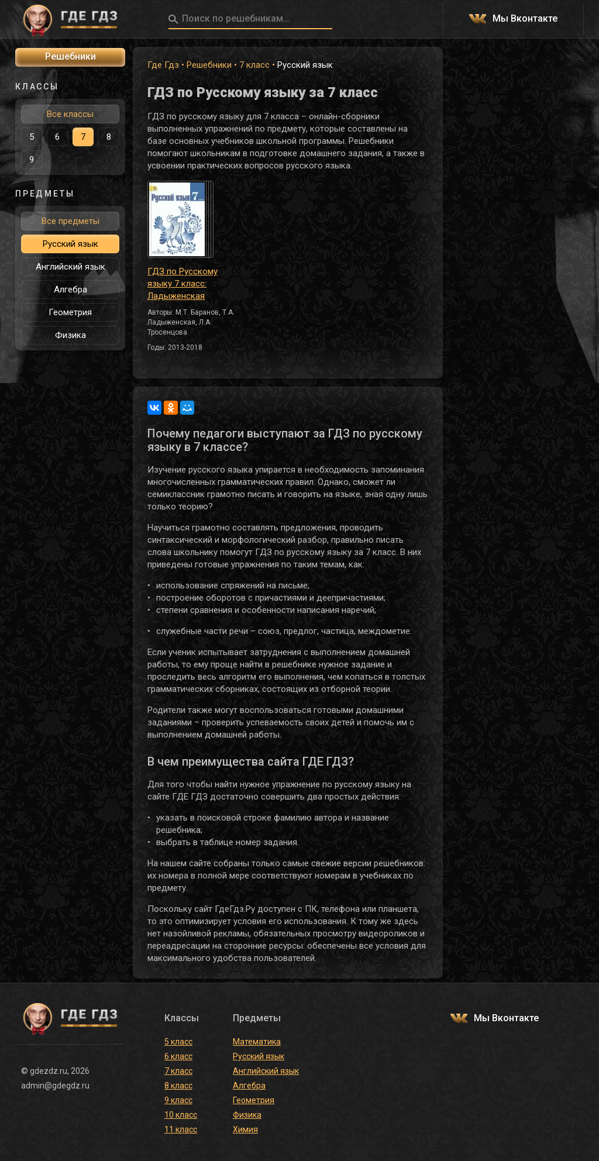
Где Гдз (163, 65)
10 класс (180, 1114)
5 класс (178, 1041)
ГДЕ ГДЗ (70, 19)
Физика (70, 335)
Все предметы (70, 221)
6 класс (178, 1056)
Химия (245, 1129)
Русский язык (70, 244)
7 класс (254, 65)
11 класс (180, 1129)
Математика (257, 1041)
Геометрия (70, 312)
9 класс (178, 1100)
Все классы (70, 114)
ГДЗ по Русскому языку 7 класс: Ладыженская (182, 283)
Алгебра (70, 289)
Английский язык (70, 266)
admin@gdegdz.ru (55, 1085)
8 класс (178, 1085)
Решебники (209, 65)
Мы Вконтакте (525, 19)
